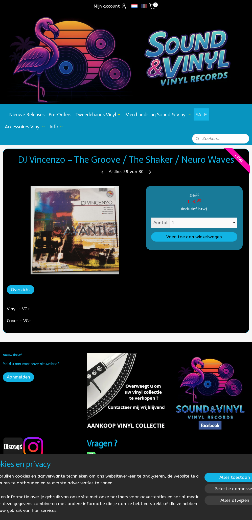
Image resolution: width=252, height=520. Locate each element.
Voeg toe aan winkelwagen (194, 236)
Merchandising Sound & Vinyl (158, 114)
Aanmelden (18, 377)
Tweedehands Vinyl (98, 114)
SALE (201, 114)
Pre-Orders (60, 114)
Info (56, 127)
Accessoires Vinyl (25, 127)
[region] (92, 489)
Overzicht (20, 289)
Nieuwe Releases (26, 114)
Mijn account (110, 6)
